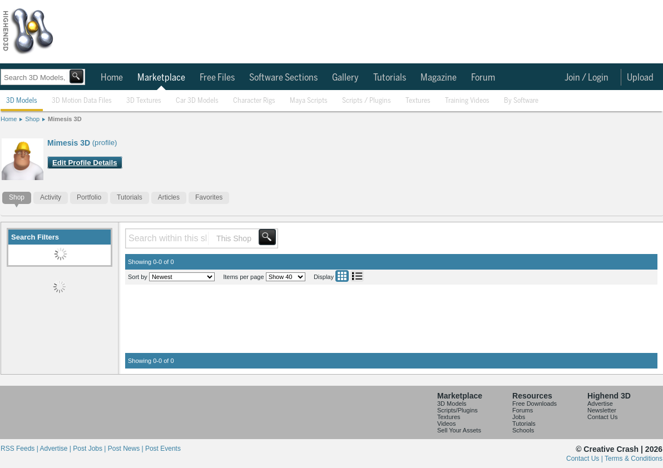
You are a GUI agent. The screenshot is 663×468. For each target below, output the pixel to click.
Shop (32, 119)
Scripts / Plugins (366, 100)
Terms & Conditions (633, 458)
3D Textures (143, 100)
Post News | (126, 448)
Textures (418, 100)
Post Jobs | (90, 448)
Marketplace (161, 77)
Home (112, 77)
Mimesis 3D (65, 119)
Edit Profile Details (84, 162)
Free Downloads (534, 403)
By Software (521, 100)
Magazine (438, 77)
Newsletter (601, 410)
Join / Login (586, 77)
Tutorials (389, 77)
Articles (169, 197)
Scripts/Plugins (457, 410)
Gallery (345, 77)
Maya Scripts (309, 100)
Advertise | (56, 448)
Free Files (217, 77)
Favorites (208, 197)
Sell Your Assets (459, 430)
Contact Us (602, 417)
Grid (342, 276)
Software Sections (283, 77)
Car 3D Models (197, 100)
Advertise (600, 403)
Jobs (518, 417)
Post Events (163, 448)
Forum (483, 77)
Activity (50, 197)
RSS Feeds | (20, 448)
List (357, 276)
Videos (446, 423)
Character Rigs (254, 100)
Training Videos (467, 100)
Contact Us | (585, 458)
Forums (522, 410)
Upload (640, 77)
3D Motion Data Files (82, 100)
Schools (523, 430)
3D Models (21, 100)
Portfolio (89, 197)
